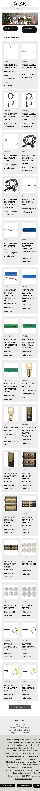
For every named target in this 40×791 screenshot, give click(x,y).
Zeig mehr (20, 707)
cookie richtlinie (25, 776)
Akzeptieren (7, 786)
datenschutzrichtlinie (23, 778)
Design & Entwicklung (20, 727)
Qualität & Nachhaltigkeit (20, 730)
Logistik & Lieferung (20, 732)
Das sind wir (20, 724)
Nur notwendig (24, 786)
